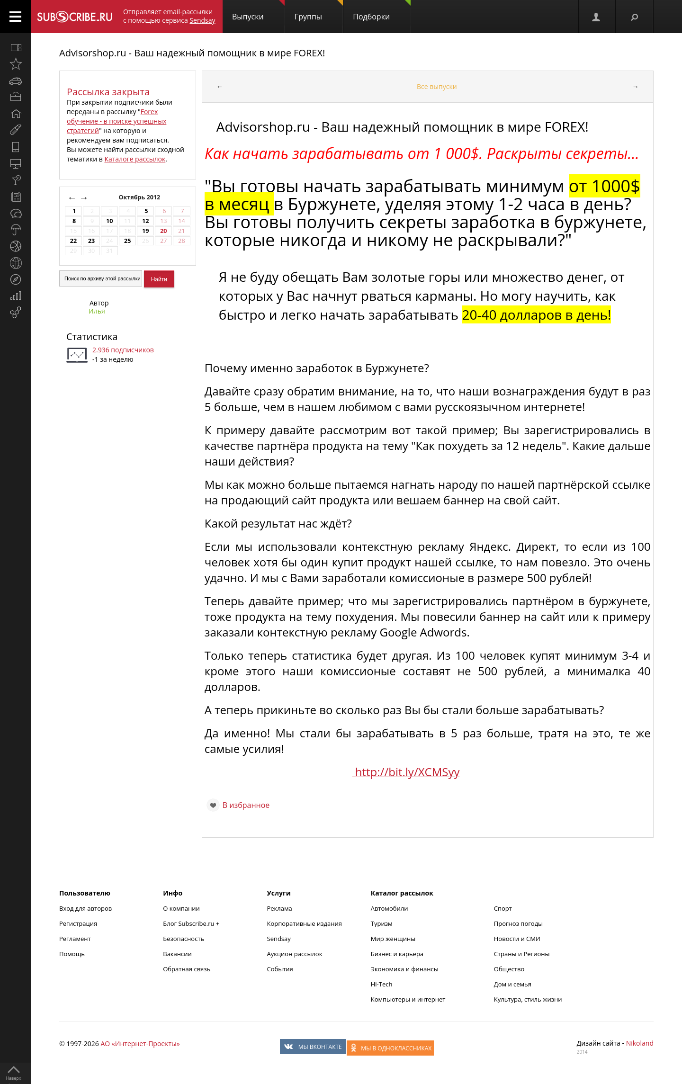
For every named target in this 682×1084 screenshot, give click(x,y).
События (280, 969)
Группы (319, 11)
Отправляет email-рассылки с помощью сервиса (169, 16)
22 (73, 241)
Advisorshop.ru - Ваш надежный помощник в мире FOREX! (192, 52)
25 (127, 241)
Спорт (503, 908)
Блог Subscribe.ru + (192, 923)
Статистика (91, 336)
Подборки (382, 11)
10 (109, 221)
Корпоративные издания (304, 923)
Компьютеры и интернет (408, 999)
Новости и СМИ (517, 938)
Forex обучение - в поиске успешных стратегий (116, 121)
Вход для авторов (85, 908)
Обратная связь (186, 969)
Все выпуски (437, 86)
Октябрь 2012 (140, 197)
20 (163, 231)
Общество (509, 969)
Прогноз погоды (518, 923)
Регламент (75, 938)
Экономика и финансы (405, 969)
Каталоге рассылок (134, 158)
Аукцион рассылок (295, 954)
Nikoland (640, 1043)
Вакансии (177, 954)
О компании (181, 908)
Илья (97, 310)
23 (91, 241)
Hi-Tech (382, 984)
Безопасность (183, 938)
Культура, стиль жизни (528, 999)
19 (145, 231)
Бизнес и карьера (397, 954)
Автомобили (389, 908)
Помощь (72, 954)
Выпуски (258, 11)
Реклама (279, 908)
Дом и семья (512, 984)
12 (145, 221)
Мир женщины (393, 938)
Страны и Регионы (522, 954)
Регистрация (78, 923)
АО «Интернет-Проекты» (139, 1043)
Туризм (382, 923)
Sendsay (279, 938)
